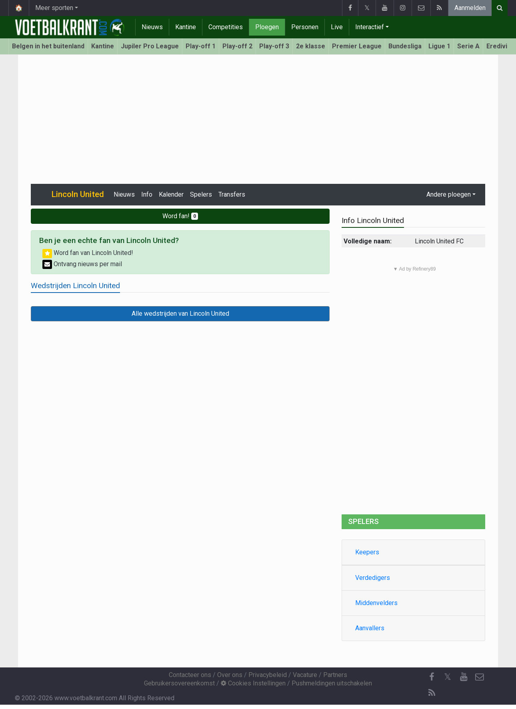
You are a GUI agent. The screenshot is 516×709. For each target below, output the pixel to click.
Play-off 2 (237, 46)
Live (337, 27)
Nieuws (152, 27)
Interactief (369, 27)
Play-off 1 (201, 46)
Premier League (357, 46)
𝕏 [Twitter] (447, 677)
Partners (335, 675)
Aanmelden (470, 8)
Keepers (367, 552)
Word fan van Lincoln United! (87, 253)
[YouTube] (464, 677)
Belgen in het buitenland (48, 46)
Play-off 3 (274, 46)
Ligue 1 (439, 46)
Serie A (468, 46)
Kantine (185, 27)
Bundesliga (405, 46)
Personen (304, 27)
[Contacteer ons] (480, 677)
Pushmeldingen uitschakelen (332, 683)
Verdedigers (372, 578)
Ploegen (267, 27)
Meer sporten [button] (54, 8)
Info (146, 194)
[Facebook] (432, 677)
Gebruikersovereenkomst (179, 683)
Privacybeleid (267, 675)
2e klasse (310, 46)
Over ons (229, 675)
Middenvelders (376, 603)
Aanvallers (369, 628)
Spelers (201, 194)
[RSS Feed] (432, 693)
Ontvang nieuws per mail (82, 264)
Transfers (231, 194)
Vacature (305, 675)
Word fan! (180, 216)
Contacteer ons (190, 675)
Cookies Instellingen (253, 683)
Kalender (171, 194)
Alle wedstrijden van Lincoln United (180, 313)
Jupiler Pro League (150, 46)
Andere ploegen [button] (448, 194)
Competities (225, 27)
